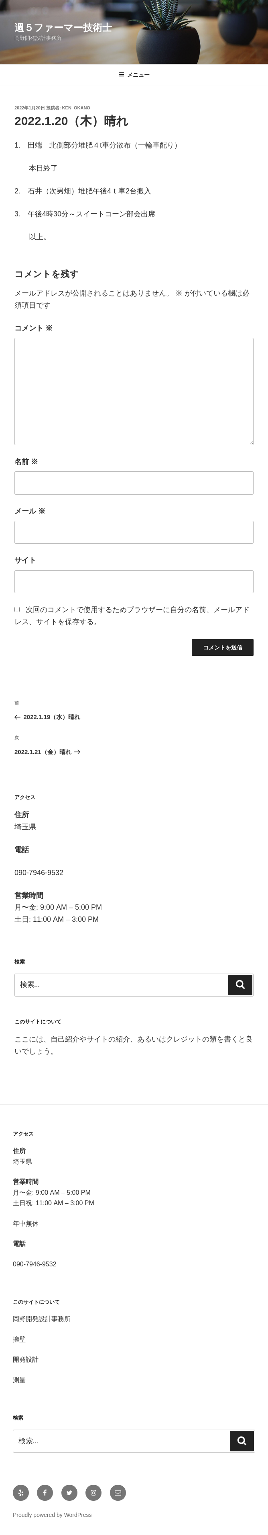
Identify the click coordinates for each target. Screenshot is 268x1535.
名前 (26, 462)
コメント (33, 328)
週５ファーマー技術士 (63, 27)
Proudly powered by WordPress (52, 1515)
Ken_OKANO (76, 107)
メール (29, 511)
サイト (25, 560)
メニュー (134, 75)
